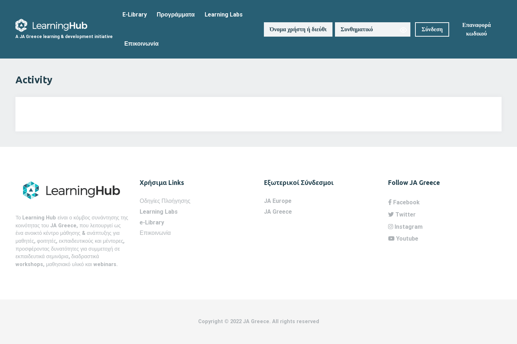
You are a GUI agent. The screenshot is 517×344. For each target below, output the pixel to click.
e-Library (152, 222)
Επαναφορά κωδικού (476, 29)
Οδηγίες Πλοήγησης (165, 200)
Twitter (402, 214)
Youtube (403, 238)
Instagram (405, 226)
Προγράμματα (176, 14)
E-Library (134, 14)
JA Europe (278, 200)
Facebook (404, 202)
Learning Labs (224, 14)
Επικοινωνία (141, 43)
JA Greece (278, 211)
